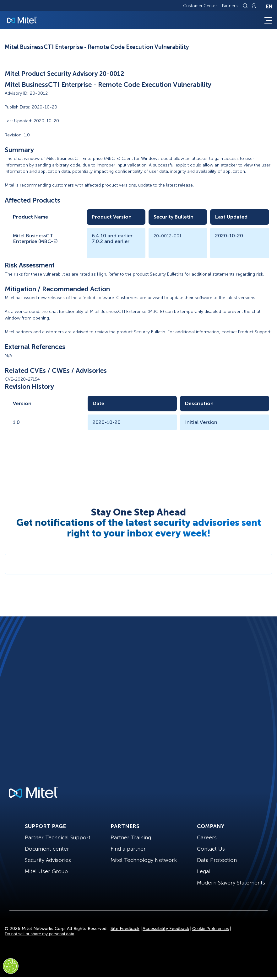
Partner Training (131, 837)
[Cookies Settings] (11, 966)
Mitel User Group (46, 871)
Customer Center (200, 5)
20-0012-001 (168, 236)
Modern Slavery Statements (231, 882)
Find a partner (128, 849)
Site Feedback (125, 928)
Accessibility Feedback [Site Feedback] (166, 928)
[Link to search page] (246, 6)
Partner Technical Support (57, 837)
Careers (207, 837)
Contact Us (211, 849)
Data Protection (217, 860)
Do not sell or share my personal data (39, 934)
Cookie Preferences (210, 928)
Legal (203, 871)
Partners (230, 5)
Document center (47, 849)
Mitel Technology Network (144, 860)
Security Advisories (48, 860)
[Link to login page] (254, 6)
